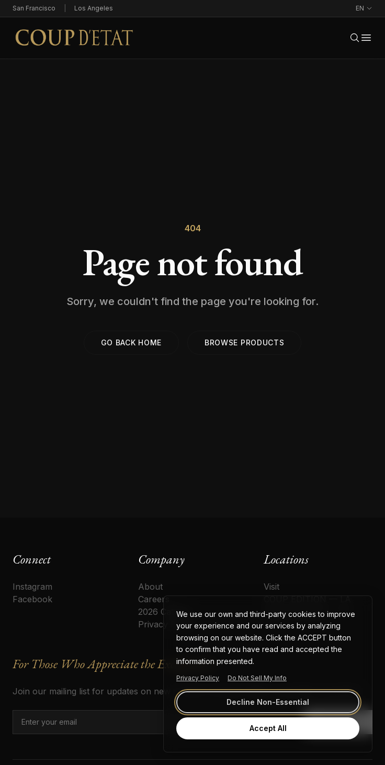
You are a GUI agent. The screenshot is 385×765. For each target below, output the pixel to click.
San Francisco (34, 8)
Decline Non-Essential (268, 702)
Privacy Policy (197, 678)
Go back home (131, 342)
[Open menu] (366, 37)
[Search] (354, 37)
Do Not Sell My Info (257, 678)
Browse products (245, 342)
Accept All (268, 728)
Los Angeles (93, 8)
